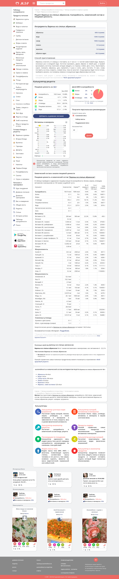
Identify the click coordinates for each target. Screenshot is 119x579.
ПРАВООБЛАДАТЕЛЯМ (67, 560)
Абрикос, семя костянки (46, 384)
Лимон (40, 380)
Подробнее (64, 331)
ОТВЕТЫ (39, 571)
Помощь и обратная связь (21, 230)
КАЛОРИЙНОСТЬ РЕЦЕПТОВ (44, 567)
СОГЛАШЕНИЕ (65, 573)
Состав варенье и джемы (72, 391)
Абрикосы (41, 374)
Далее (89, 135)
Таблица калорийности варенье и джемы (76, 10)
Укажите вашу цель (79, 113)
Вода (39, 376)
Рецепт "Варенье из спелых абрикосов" (48, 12)
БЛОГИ (14, 567)
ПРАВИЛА (71, 573)
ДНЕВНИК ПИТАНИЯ (17, 560)
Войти (102, 3)
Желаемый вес (77, 126)
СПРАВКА (63, 563)
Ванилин (41, 382)
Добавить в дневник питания (51, 116)
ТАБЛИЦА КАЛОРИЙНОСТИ (44, 563)
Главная (37, 10)
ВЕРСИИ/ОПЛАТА (65, 566)
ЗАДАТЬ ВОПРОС (65, 569)
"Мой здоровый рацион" (72, 78)
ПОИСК (39, 560)
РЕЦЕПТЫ (14, 563)
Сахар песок (42, 378)
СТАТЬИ (14, 571)
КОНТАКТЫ (74, 569)
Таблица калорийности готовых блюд (52, 10)
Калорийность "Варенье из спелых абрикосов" (50, 393)
